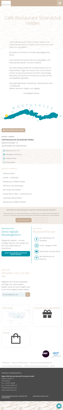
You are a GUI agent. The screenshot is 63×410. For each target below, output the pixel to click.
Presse (52, 366)
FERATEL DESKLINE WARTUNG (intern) (36, 366)
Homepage (27, 93)
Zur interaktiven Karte (13, 130)
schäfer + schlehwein (11, 177)
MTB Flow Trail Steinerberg (13, 186)
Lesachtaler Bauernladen (12, 198)
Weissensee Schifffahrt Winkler (14, 202)
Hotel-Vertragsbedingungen (12, 366)
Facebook (35, 93)
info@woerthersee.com (9, 388)
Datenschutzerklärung (19, 363)
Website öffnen (9, 158)
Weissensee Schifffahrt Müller (14, 181)
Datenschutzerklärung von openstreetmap (47, 215)
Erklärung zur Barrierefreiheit (41, 363)
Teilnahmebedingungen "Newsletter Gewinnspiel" (14, 397)
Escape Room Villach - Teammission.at (17, 194)
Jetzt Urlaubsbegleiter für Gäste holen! (16, 253)
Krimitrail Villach (9, 173)
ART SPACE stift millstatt (12, 190)
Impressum (6, 363)
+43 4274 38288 (10, 383)
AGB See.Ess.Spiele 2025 (40, 396)
